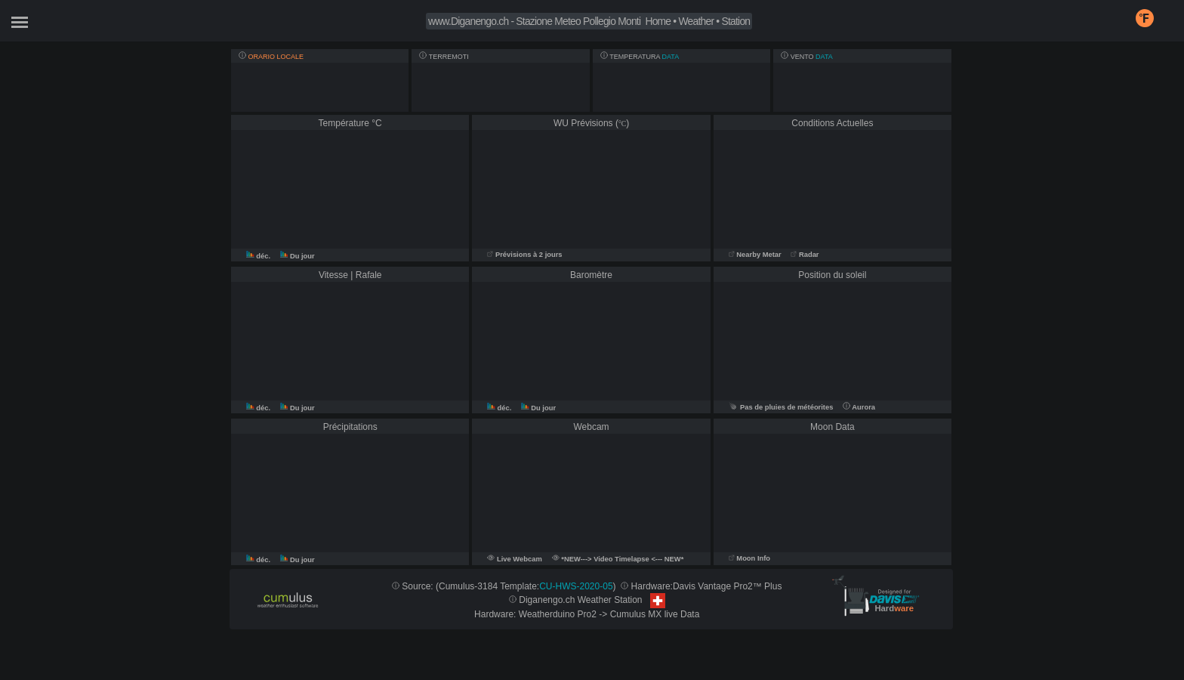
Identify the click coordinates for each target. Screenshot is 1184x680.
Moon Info (749, 558)
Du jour (297, 256)
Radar (805, 254)
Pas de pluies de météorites (781, 407)
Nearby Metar (756, 254)
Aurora (859, 407)
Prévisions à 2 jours (524, 254)
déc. (259, 256)
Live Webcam (519, 559)
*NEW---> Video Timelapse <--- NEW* (618, 559)
